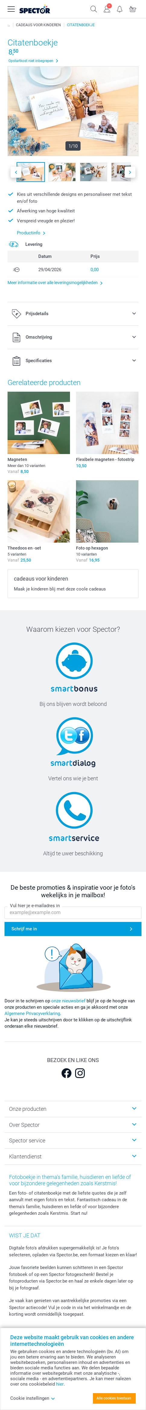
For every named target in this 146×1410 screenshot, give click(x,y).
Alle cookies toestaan (114, 1398)
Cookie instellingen (32, 1398)
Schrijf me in (24, 929)
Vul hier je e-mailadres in (35, 905)
